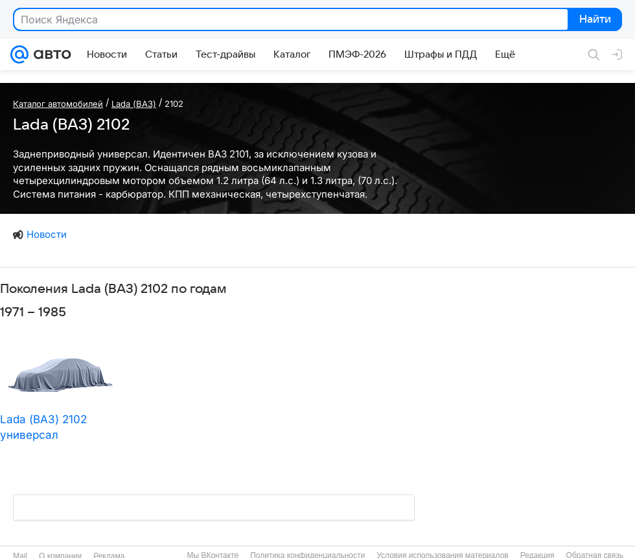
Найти (594, 20)
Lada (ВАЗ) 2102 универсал (43, 427)
